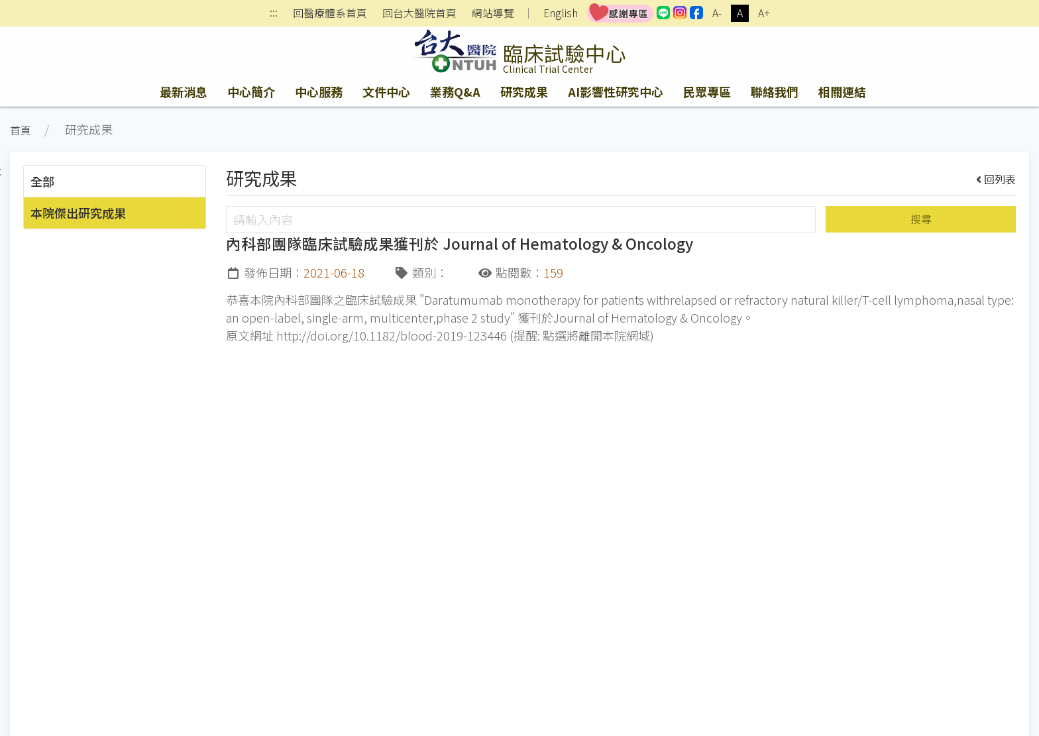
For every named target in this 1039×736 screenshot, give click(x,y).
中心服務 (319, 91)
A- (717, 13)
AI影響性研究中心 (615, 91)
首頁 (20, 130)
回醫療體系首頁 (330, 13)
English (560, 13)
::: (274, 13)
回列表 (996, 179)
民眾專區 (707, 91)
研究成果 (524, 91)
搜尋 (921, 219)
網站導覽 (493, 13)
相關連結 (842, 91)
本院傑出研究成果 (78, 212)
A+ (764, 13)
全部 (42, 180)
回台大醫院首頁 (419, 13)
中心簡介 (251, 91)
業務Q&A (455, 91)
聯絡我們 (774, 91)
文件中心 (386, 91)
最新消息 (183, 91)
